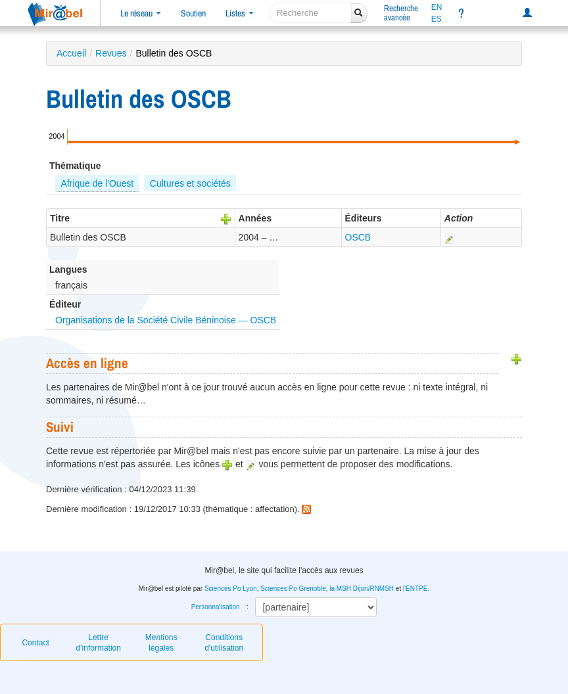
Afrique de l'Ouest (96, 183)
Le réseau (140, 13)
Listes (239, 13)
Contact (35, 642)
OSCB (358, 237)
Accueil (71, 53)
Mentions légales (161, 643)
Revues (110, 53)
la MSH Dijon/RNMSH (361, 588)
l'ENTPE (415, 588)
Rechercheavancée (401, 13)
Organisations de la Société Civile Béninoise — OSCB (165, 320)
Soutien (193, 13)
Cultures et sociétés (190, 183)
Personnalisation (215, 607)
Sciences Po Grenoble (293, 588)
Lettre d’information (98, 643)
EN (436, 7)
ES (436, 19)
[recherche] (310, 12)
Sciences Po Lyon (230, 588)
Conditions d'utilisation (223, 643)
